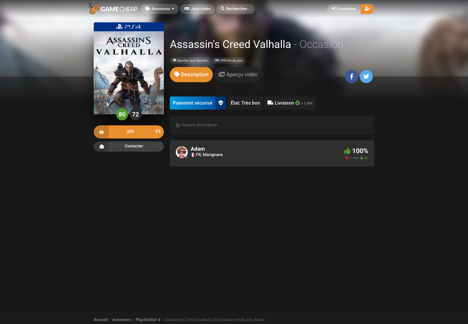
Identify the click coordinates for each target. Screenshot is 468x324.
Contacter (129, 146)
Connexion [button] (343, 9)
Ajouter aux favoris (190, 60)
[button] (235, 9)
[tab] (191, 74)
